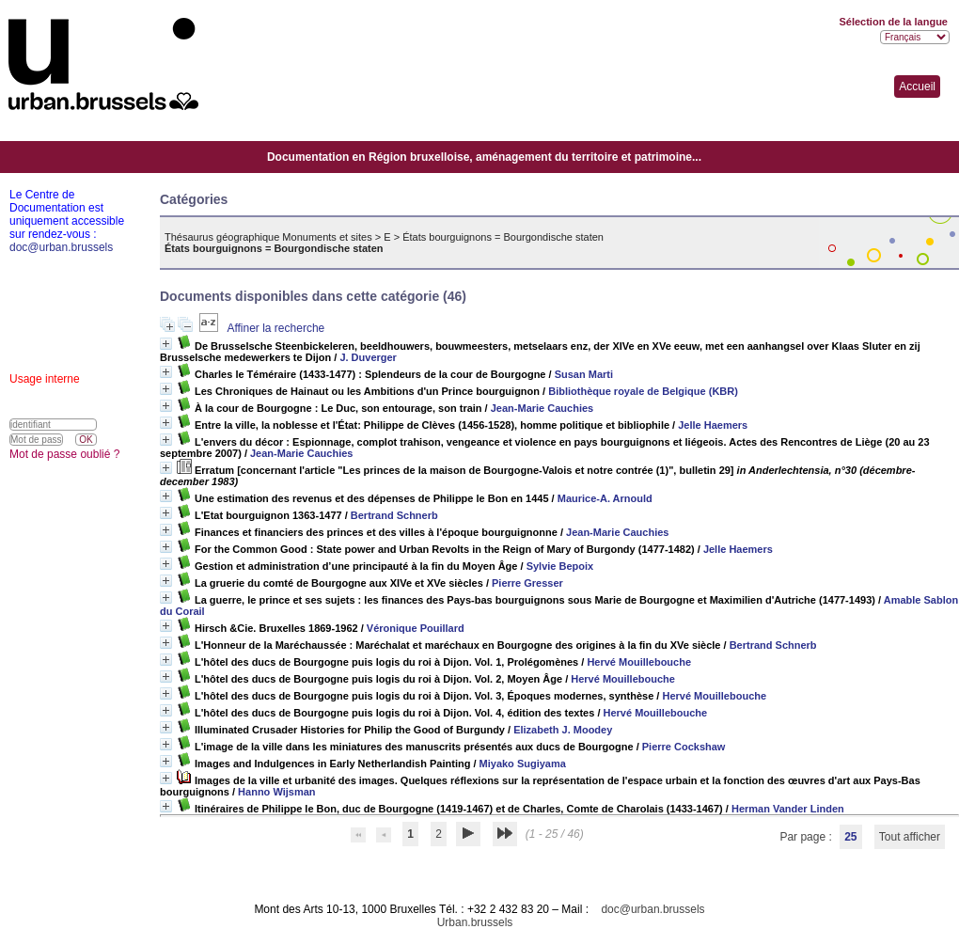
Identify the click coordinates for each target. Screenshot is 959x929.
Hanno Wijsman (276, 791)
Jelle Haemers (712, 425)
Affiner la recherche (275, 328)
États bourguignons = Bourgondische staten (503, 237)
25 (850, 836)
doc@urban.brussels (652, 909)
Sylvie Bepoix (560, 566)
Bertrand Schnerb (394, 515)
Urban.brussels (475, 922)
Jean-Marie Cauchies (542, 408)
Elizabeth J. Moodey (562, 729)
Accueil (917, 86)
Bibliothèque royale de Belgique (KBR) (643, 391)
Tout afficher (909, 836)
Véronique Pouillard (415, 628)
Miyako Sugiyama (523, 763)
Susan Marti (584, 374)
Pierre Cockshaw (684, 746)
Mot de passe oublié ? (64, 454)
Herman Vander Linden (787, 808)
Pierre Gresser (527, 583)
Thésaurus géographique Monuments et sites (268, 237)
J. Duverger (368, 357)
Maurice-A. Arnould (605, 498)
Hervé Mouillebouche (639, 662)
